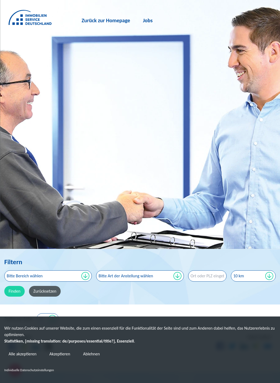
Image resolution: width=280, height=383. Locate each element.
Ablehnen (91, 353)
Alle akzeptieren (23, 353)
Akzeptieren (59, 353)
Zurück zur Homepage (106, 20)
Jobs (148, 20)
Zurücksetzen (44, 291)
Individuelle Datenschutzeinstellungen (29, 370)
